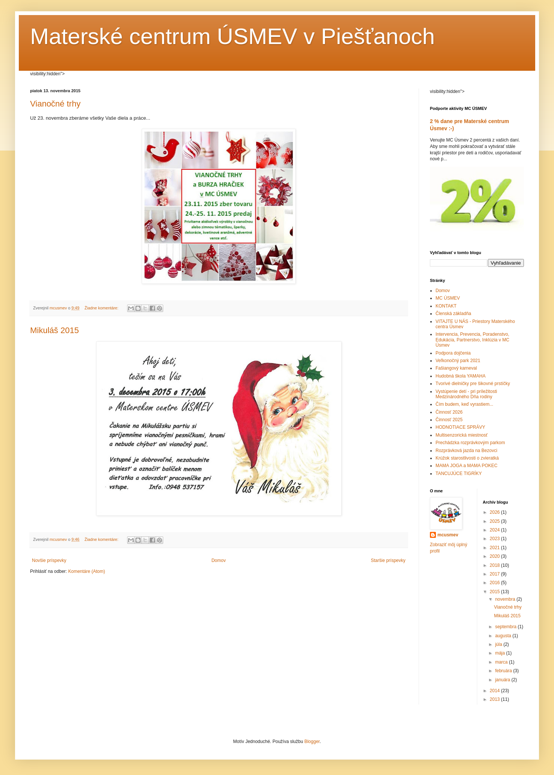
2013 (495, 699)
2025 (495, 521)
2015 (495, 591)
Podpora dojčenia (453, 353)
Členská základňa (453, 313)
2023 (495, 538)
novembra (505, 599)
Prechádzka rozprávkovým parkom (470, 442)
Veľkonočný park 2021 (458, 360)
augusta (503, 635)
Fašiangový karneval (456, 368)
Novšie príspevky (49, 560)
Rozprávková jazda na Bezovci (466, 450)
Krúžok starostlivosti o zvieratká (467, 458)
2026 (495, 512)
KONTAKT (446, 306)
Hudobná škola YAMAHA (461, 376)
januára (503, 679)
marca (502, 662)
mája (500, 653)
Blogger (312, 741)
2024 (495, 530)
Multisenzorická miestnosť (462, 435)
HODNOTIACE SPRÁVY (460, 427)
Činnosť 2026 (449, 412)
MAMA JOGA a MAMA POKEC (467, 465)
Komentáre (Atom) (86, 571)
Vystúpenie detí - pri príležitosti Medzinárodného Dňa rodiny (466, 394)
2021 (495, 547)
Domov (218, 560)
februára (504, 670)
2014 (495, 690)
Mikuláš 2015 (54, 330)
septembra (506, 626)
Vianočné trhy (55, 103)
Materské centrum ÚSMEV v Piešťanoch (232, 36)
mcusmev (447, 534)
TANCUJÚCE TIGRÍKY (459, 473)
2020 (495, 556)
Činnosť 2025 (449, 419)
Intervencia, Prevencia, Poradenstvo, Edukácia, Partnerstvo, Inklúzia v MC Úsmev (472, 340)
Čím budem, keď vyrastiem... (464, 404)
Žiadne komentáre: (102, 308)
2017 (495, 574)
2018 (495, 565)
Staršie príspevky (388, 560)
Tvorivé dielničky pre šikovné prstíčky (473, 383)
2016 (495, 582)
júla (499, 644)
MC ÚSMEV (448, 298)
